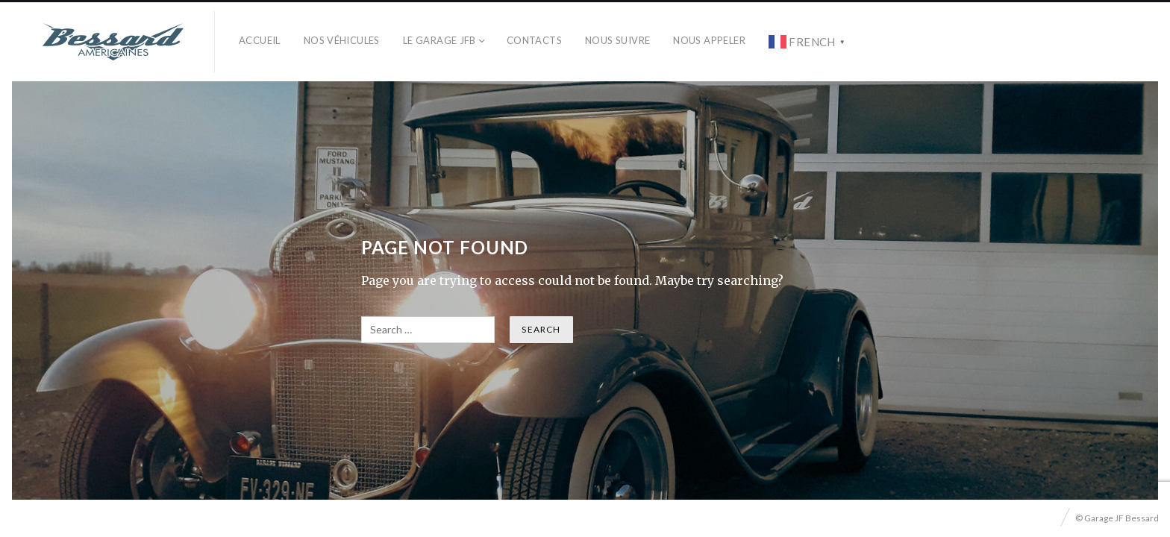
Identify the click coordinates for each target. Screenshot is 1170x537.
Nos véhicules (342, 40)
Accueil (260, 40)
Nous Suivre (617, 40)
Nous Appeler (709, 40)
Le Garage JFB (439, 40)
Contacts (534, 40)
